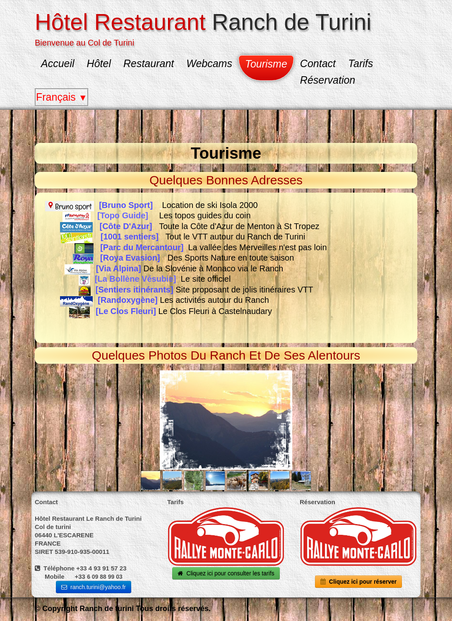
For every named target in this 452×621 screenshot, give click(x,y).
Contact (318, 63)
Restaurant (148, 63)
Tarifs (360, 63)
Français (61, 97)
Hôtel (99, 63)
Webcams (209, 63)
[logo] (206, 27)
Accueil (58, 63)
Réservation (327, 80)
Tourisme (266, 64)
